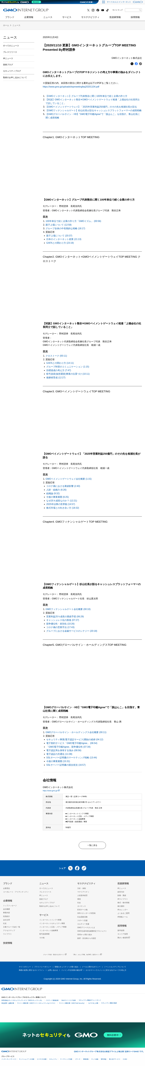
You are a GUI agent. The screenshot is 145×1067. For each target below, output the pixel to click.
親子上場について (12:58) (59, 225)
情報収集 (86, 1060)
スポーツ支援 (82, 922)
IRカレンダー (123, 911)
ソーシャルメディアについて (115, 968)
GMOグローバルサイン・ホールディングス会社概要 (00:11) (76, 732)
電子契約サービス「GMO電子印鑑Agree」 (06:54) (71, 743)
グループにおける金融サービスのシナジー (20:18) (71, 631)
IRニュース (8, 58)
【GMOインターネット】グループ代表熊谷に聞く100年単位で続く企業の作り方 (86, 96)
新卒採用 (121, 932)
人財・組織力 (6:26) (56, 490)
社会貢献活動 (82, 918)
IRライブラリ (123, 900)
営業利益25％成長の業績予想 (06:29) (65, 616)
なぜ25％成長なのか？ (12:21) (61, 500)
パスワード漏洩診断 (52, 1001)
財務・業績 (122, 897)
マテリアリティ (83, 893)
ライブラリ (7, 935)
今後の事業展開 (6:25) (57, 497)
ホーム (6, 25)
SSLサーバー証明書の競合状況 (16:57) (66, 765)
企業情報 (28, 18)
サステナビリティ (90, 18)
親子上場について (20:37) (59, 235)
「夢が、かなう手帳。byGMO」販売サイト (87, 956)
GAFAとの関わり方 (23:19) (60, 243)
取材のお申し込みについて (15, 77)
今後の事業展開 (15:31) (58, 761)
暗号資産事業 (44, 935)
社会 (79, 904)
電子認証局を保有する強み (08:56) (63, 750)
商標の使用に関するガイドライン (31, 971)
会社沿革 (6, 921)
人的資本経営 (82, 897)
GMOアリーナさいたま (86, 929)
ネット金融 (94, 1060)
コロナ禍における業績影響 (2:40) (63, 486)
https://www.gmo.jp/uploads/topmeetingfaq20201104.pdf (71, 87)
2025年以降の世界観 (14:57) (60, 504)
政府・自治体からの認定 (86, 939)
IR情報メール (123, 918)
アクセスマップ (9, 932)
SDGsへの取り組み (84, 936)
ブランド (9, 18)
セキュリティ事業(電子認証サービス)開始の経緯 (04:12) (74, 739)
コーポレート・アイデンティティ (16, 893)
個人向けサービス (114, 1060)
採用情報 (135, 18)
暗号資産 (103, 1060)
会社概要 (6, 910)
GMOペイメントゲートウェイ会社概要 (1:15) (68, 479)
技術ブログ (11, 11)
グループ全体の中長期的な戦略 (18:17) (65, 228)
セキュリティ (53, 1060)
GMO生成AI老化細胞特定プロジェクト (92, 932)
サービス (66, 18)
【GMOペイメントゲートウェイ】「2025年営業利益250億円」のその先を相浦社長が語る (91, 107)
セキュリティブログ (64, 11)
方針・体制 (81, 890)
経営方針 (121, 893)
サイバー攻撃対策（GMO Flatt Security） (72, 1004)
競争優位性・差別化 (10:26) (60, 624)
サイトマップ (117, 10)
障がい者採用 (124, 939)
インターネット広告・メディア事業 (53, 928)
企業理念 (6, 890)
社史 (44, 11)
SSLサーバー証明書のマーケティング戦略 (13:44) (71, 757)
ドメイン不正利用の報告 (71, 971)
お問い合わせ (53, 971)
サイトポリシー (25, 968)
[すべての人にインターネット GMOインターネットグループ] (125, 2)
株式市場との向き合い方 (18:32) (62, 508)
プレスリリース (10, 52)
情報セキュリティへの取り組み (66, 968)
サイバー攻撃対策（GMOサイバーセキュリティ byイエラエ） (36, 1004)
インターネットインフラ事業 (50, 921)
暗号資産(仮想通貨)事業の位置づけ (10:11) (68, 374)
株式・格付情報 (123, 904)
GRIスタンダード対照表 (86, 915)
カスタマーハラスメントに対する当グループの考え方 (106, 971)
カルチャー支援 (83, 925)
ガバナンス (81, 907)
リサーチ (77, 1060)
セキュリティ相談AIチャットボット (90, 1001)
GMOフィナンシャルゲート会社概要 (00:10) (68, 609)
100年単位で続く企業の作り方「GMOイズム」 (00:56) (73, 221)
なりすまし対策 (93, 1004)
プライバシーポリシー (42, 968)
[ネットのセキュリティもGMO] (22, 2)
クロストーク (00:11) (56, 356)
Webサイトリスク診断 (68, 1001)
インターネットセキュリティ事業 (23, 11)
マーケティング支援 (66, 1060)
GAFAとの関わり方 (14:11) (60, 363)
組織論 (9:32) (53, 493)
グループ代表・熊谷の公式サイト (55, 956)
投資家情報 (115, 18)
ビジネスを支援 (41, 1060)
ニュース (47, 18)
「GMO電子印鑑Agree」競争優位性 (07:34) (68, 747)
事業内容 (6, 914)
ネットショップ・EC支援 (26, 1060)
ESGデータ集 (82, 911)
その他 (41, 939)
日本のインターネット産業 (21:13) (63, 239)
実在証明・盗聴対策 (7, 1004)
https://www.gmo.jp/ (51, 791)
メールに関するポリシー (91, 968)
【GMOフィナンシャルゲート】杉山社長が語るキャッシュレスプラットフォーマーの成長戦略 (94, 110)
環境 (79, 900)
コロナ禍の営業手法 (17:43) (60, 627)
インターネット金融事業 (66, 11)
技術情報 (7, 944)
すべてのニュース (11, 46)
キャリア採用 (123, 935)
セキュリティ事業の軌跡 (109, 1004)
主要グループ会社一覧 (11, 928)
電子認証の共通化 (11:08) (59, 754)
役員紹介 (6, 917)
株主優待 (121, 907)
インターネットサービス (8, 1060)
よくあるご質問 (123, 915)
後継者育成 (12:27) (55, 377)
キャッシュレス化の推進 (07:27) (62, 620)
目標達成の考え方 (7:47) (58, 370)
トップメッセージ (10, 907)
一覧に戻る (92, 846)
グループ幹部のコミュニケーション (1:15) (67, 366)
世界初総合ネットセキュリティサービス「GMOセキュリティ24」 (22, 1001)
